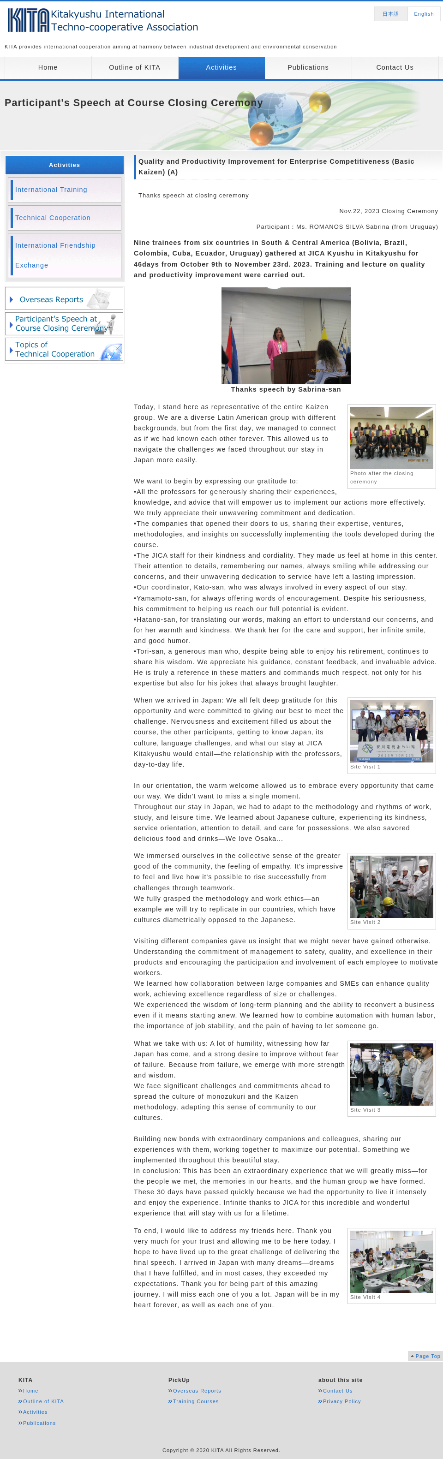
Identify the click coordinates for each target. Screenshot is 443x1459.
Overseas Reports (197, 1390)
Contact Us (394, 67)
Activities (221, 67)
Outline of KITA (135, 67)
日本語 (391, 14)
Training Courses (196, 1401)
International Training (51, 189)
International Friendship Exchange (55, 255)
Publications (308, 67)
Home (48, 67)
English (424, 14)
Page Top (428, 1356)
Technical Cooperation (52, 217)
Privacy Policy (342, 1401)
